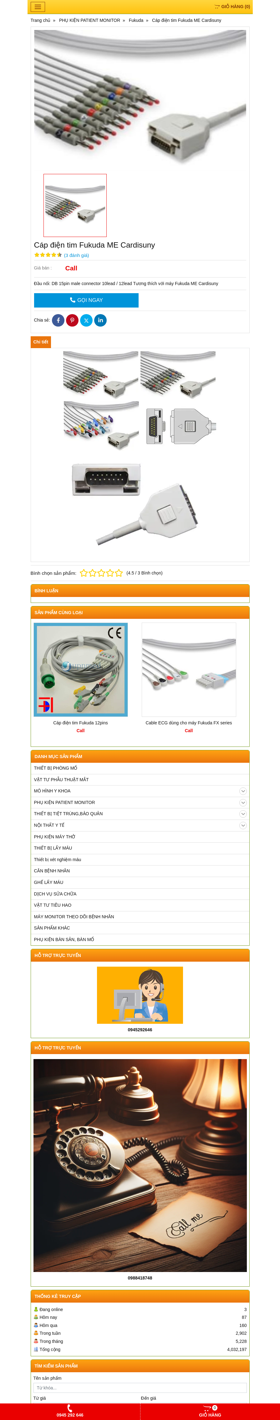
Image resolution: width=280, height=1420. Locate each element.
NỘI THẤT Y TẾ (140, 825)
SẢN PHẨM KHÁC (52, 927)
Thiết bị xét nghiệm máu (57, 859)
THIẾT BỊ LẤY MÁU (53, 848)
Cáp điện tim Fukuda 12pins (80, 722)
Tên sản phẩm (47, 1378)
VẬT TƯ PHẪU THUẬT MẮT (61, 779)
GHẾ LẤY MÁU (49, 882)
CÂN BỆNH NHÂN (52, 870)
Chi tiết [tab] (40, 341)
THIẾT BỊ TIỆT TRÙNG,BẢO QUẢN (140, 814)
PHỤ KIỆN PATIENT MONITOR (140, 802)
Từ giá (39, 1398)
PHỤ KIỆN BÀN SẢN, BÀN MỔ (64, 939)
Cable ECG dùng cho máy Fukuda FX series (188, 722)
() (232, 6)
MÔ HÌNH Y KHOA (140, 791)
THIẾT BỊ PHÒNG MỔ (56, 768)
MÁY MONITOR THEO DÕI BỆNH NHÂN (74, 916)
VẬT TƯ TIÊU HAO (53, 905)
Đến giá (148, 1398)
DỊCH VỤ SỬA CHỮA (55, 893)
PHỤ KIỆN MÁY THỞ (54, 836)
